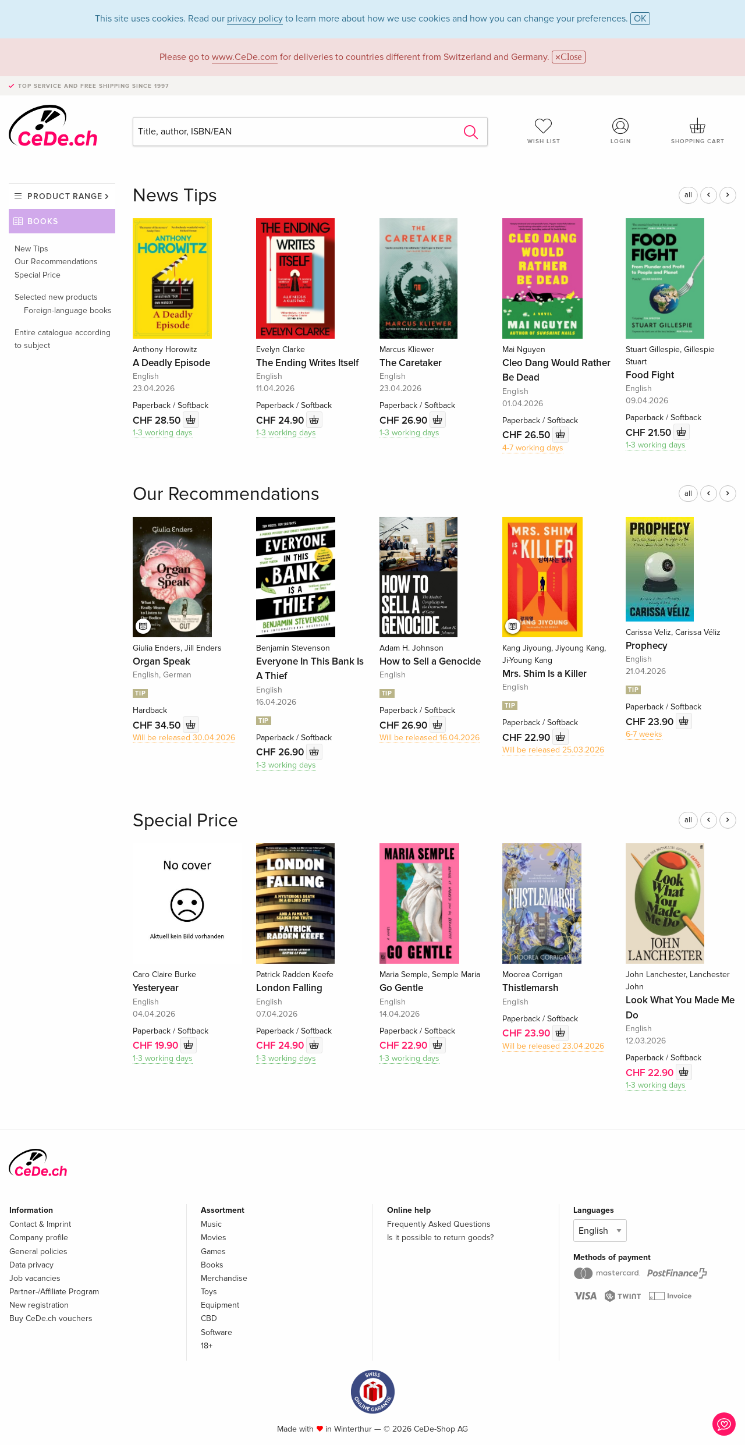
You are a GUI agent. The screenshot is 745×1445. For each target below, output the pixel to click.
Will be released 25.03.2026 (553, 750)
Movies (213, 1237)
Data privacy (31, 1265)
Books (42, 221)
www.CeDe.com (245, 57)
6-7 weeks (644, 734)
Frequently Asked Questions (439, 1224)
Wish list (543, 131)
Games (213, 1251)
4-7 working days (532, 448)
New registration (39, 1305)
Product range (64, 196)
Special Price (38, 275)
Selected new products (56, 297)
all (688, 195)
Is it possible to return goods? (440, 1237)
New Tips (31, 249)
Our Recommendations (56, 262)
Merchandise (224, 1278)
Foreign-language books (68, 310)
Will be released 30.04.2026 (184, 738)
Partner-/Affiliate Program (54, 1292)
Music (211, 1224)
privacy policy (255, 18)
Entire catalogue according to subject (63, 339)
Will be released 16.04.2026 (429, 738)
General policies (38, 1251)
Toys (209, 1292)
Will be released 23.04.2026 (553, 1046)
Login (621, 131)
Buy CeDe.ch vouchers (51, 1318)
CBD (209, 1318)
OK (640, 18)
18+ (206, 1346)
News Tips (175, 195)
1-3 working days (163, 433)
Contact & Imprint (40, 1224)
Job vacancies (35, 1278)
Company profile (38, 1237)
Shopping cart (697, 131)
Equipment (220, 1305)
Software (216, 1332)
